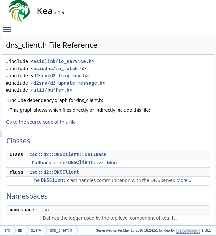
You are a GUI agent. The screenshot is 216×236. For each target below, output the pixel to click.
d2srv (36, 230)
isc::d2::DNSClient (113, 217)
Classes (173, 39)
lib (20, 230)
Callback (100, 200)
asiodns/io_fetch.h (117, 85)
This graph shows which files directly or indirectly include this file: (106, 144)
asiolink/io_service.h (96, 78)
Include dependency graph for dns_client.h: (99, 127)
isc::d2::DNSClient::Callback (127, 192)
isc (173, 68)
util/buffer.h (110, 114)
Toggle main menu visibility (8, 26)
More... (98, 208)
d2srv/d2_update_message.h (102, 107)
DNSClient (139, 200)
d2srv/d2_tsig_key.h (119, 92)
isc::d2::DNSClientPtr (189, 89)
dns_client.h (60, 230)
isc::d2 (177, 75)
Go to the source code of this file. (100, 160)
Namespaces (177, 60)
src (7, 230)
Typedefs (174, 82)
